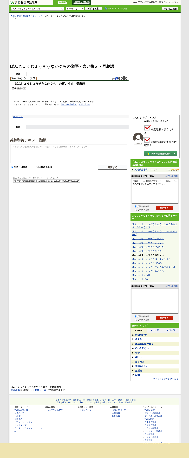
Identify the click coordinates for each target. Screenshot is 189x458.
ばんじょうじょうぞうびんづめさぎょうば (153, 267)
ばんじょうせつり (141, 275)
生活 (64, 402)
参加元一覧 (40, 390)
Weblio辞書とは (21, 410)
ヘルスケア (73, 402)
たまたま (139, 361)
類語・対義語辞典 (152, 413)
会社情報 (116, 413)
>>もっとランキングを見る (165, 379)
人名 (109, 402)
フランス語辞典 (151, 428)
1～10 (138, 330)
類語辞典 (62, 2)
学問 (134, 400)
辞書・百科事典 (126, 402)
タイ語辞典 (149, 434)
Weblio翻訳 (149, 419)
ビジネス (57, 400)
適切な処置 (141, 335)
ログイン (138, 143)
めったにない (142, 348)
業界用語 (67, 400)
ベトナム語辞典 (151, 437)
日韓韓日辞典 (150, 425)
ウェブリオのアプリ (56, 410)
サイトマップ (20, 425)
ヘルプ (17, 416)
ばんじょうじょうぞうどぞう (147, 250)
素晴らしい (141, 366)
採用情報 (116, 416)
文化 (58, 402)
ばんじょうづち (140, 279)
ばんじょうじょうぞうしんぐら (148, 242)
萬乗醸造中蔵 (141, 169)
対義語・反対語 (82, 2)
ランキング (18, 116)
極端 (137, 375)
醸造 (19, 88)
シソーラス (38, 16)
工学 (114, 400)
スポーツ (90, 402)
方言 (115, 402)
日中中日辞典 (150, 422)
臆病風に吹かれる (144, 343)
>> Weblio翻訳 (171, 176)
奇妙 (137, 352)
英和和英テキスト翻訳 (28, 139)
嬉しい (138, 357)
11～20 (154, 330)
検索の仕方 (19, 413)
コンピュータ (79, 400)
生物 (97, 402)
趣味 (82, 402)
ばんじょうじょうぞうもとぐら (148, 271)
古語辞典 (148, 440)
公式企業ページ (119, 410)
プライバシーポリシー (24, 422)
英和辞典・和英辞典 (153, 416)
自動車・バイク (99, 400)
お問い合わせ (84, 104)
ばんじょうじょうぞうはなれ (147, 263)
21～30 (170, 330)
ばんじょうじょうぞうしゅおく (148, 238)
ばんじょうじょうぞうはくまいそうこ (151, 259)
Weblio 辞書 (16, 16)
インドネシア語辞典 (153, 431)
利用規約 (18, 419)
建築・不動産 (124, 400)
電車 (89, 400)
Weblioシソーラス (23, 78)
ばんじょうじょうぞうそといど (148, 246)
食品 (103, 402)
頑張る (138, 370)
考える (138, 339)
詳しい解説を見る (69, 104)
